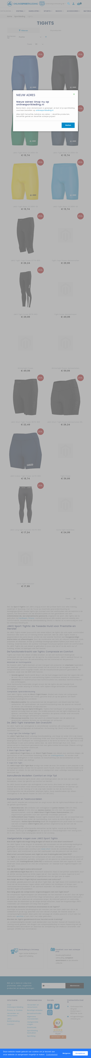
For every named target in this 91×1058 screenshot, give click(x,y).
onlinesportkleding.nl (56, 126)
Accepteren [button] (80, 1053)
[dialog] (45, 529)
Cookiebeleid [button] (51, 1054)
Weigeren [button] (67, 1053)
